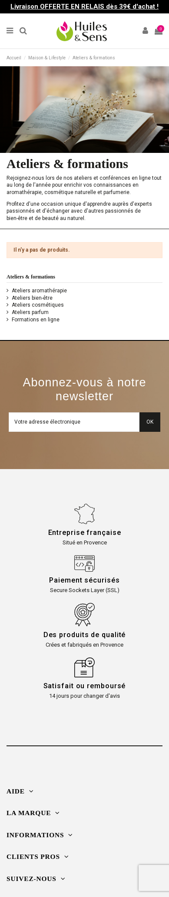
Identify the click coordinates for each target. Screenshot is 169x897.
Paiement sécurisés (84, 580)
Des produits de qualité (84, 635)
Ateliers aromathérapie (39, 291)
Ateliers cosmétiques (38, 305)
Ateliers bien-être (32, 298)
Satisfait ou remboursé (84, 686)
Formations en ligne (36, 320)
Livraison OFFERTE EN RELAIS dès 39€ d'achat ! (84, 6)
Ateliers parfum (30, 312)
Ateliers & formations (31, 277)
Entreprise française (84, 532)
